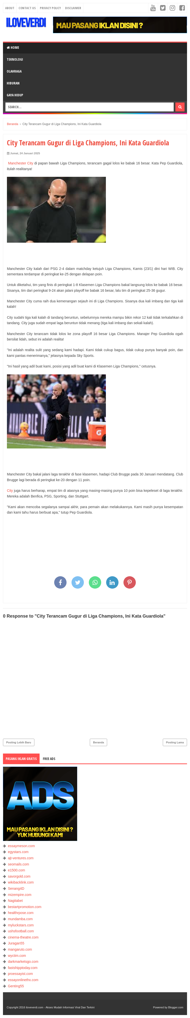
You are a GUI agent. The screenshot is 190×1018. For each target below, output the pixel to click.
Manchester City (20, 163)
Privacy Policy (50, 8)
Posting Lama (175, 742)
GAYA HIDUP (15, 95)
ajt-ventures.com (20, 858)
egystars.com (18, 852)
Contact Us (27, 8)
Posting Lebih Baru (18, 742)
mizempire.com (19, 895)
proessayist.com (20, 974)
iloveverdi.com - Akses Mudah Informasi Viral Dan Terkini (60, 1007)
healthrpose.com (21, 913)
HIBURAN (13, 83)
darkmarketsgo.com (23, 962)
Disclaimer (73, 8)
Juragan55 (16, 943)
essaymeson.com (21, 846)
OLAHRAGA (14, 71)
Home (13, 47)
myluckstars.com (21, 925)
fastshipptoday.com (23, 968)
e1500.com (16, 870)
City (10, 491)
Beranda (98, 742)
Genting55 (16, 986)
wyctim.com (17, 956)
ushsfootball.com (21, 931)
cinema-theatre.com (23, 937)
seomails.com (18, 864)
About (9, 8)
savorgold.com (19, 876)
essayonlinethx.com (23, 980)
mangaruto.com (20, 949)
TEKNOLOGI (15, 59)
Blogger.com (175, 1007)
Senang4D (16, 888)
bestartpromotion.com (24, 907)
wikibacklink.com (21, 882)
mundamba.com (20, 919)
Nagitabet (15, 901)
